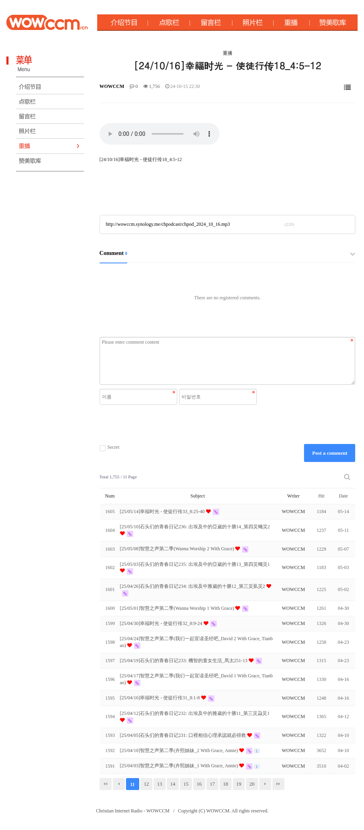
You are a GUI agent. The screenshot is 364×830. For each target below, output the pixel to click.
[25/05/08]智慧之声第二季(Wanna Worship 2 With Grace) (178, 548)
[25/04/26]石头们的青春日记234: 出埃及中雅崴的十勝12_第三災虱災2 (193, 586)
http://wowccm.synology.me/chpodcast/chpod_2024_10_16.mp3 (168, 224)
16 (199, 784)
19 (238, 784)
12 (146, 784)
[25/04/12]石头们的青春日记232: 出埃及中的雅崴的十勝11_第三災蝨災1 (195, 713)
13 (159, 784)
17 (212, 784)
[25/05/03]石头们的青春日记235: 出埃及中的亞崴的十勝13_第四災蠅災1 (195, 564)
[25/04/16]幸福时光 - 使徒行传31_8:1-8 (160, 698)
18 (225, 784)
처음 (106, 784)
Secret (110, 447)
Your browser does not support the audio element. (160, 134)
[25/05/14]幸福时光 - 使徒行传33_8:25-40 (163, 511)
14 (172, 784)
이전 (119, 784)
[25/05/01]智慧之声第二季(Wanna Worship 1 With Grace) (178, 608)
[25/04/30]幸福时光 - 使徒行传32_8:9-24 (162, 623)
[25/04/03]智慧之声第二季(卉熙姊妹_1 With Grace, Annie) (179, 765)
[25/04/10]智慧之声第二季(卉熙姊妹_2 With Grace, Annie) (179, 750)
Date (343, 496)
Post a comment (329, 453)
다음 (265, 784)
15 (185, 784)
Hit (321, 496)
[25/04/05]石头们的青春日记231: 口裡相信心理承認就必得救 (183, 735)
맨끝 (278, 784)
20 (251, 784)
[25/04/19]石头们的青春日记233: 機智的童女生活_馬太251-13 (184, 660)
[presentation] (179, 424)
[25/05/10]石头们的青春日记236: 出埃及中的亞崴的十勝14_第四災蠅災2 (195, 526)
